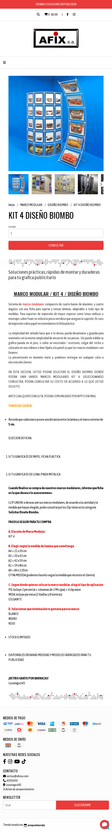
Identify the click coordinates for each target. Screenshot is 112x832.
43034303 (10, 780)
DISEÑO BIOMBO (58, 205)
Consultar (56, 245)
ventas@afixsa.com (16, 776)
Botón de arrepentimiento (18, 789)
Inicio (11, 205)
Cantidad (12, 227)
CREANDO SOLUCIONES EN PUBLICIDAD (56, 4)
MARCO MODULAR (31, 205)
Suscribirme (82, 805)
